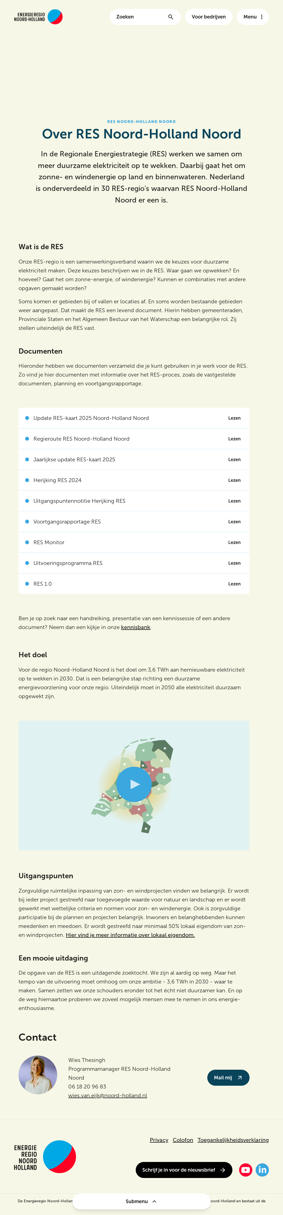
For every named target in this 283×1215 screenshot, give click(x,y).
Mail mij (228, 1077)
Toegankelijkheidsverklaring (233, 1140)
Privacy (159, 1140)
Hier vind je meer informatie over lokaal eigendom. (130, 935)
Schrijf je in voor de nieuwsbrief (184, 1170)
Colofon (183, 1140)
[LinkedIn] (262, 1170)
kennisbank (135, 627)
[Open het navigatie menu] (253, 17)
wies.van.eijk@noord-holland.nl (107, 1095)
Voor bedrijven (209, 17)
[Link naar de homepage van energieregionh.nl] (38, 16)
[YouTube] (245, 1170)
